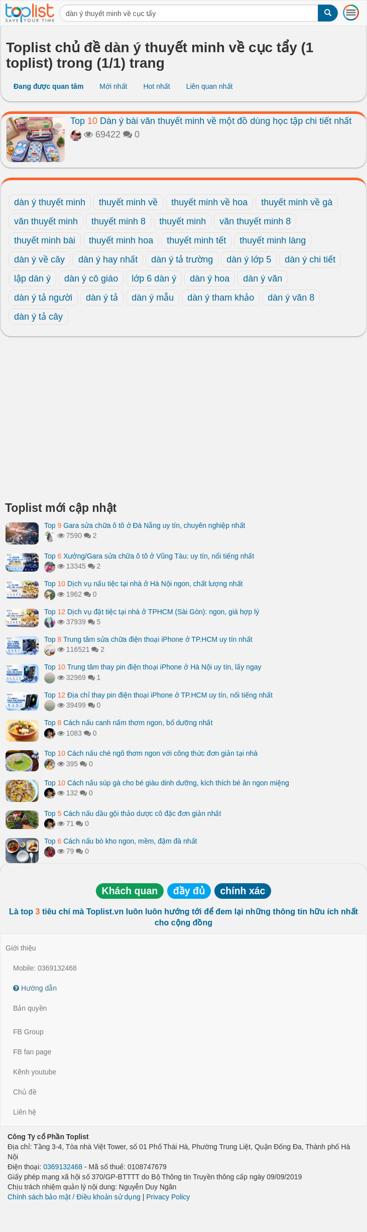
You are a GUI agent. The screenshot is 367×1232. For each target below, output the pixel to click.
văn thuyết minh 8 (255, 221)
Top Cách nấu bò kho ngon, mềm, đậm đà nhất (120, 841)
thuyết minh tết (196, 240)
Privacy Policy (168, 1197)
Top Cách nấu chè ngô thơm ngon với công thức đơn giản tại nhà (151, 753)
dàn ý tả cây (38, 317)
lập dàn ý (32, 278)
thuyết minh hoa (121, 240)
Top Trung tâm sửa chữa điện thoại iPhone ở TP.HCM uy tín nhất (148, 639)
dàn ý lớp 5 (248, 259)
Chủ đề (25, 1092)
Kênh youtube (34, 1072)
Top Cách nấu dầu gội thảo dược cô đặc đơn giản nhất (132, 813)
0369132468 (62, 1167)
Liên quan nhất (209, 86)
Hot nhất (156, 86)
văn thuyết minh (46, 221)
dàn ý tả (102, 298)
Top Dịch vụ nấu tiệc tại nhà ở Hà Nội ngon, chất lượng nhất (143, 584)
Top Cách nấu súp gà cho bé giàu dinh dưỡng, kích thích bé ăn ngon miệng (166, 783)
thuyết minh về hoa (209, 202)
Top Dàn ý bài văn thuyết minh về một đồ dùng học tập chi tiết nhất (210, 121)
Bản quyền (30, 1008)
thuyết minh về (128, 202)
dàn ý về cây (39, 259)
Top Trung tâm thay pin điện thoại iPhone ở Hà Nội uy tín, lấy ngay (152, 667)
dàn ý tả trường (182, 259)
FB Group (28, 1032)
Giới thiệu (21, 948)
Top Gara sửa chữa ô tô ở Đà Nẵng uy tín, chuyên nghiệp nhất (144, 525)
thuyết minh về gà (296, 202)
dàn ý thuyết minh (49, 202)
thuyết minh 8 (118, 221)
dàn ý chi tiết (310, 259)
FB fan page (32, 1052)
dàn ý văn (262, 278)
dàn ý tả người (43, 298)
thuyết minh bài (44, 240)
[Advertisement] (183, 421)
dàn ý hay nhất (108, 259)
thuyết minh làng (272, 240)
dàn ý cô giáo (91, 278)
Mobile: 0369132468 (45, 968)
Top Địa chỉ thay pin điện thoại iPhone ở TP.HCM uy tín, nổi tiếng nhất (158, 695)
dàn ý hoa (209, 278)
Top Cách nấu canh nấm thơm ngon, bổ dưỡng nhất (128, 723)
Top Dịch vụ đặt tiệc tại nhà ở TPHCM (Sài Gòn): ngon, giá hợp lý (151, 612)
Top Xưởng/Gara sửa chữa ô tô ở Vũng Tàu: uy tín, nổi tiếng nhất (149, 556)
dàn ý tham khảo (220, 298)
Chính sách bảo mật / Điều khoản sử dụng (74, 1197)
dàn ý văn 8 (291, 298)
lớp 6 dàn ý (154, 278)
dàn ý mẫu (153, 298)
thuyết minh (182, 221)
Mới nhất (113, 86)
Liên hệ (24, 1112)
